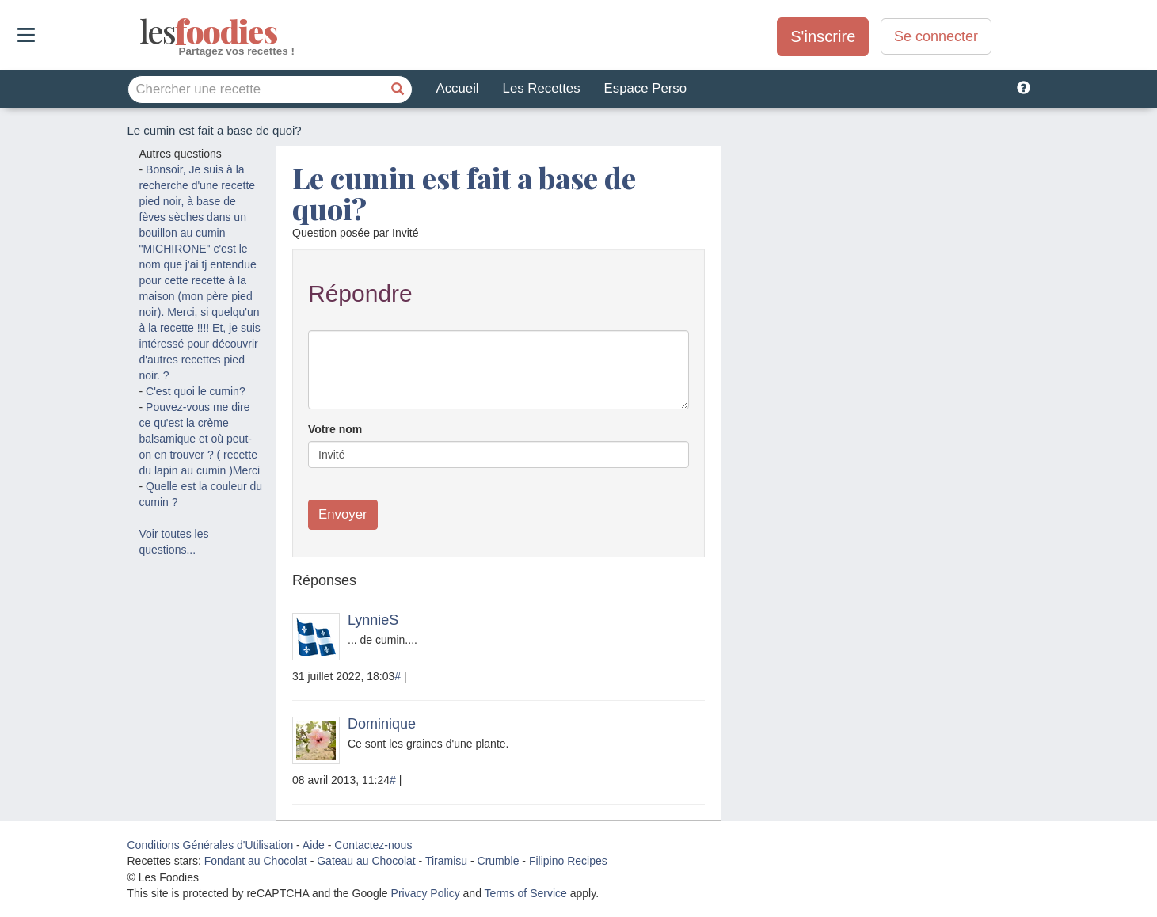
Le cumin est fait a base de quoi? (464, 193)
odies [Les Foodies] (141, 32)
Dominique (382, 724)
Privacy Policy (425, 893)
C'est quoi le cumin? (195, 391)
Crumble (499, 860)
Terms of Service (526, 893)
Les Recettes (541, 88)
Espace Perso (645, 88)
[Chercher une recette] (398, 89)
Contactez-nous (373, 845)
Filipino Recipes (568, 860)
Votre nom (335, 429)
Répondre (360, 293)
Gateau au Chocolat (366, 860)
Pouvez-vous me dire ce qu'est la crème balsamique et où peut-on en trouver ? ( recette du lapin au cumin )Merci (200, 439)
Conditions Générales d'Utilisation (210, 845)
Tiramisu (446, 860)
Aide (314, 845)
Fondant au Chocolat (255, 860)
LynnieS (373, 620)
